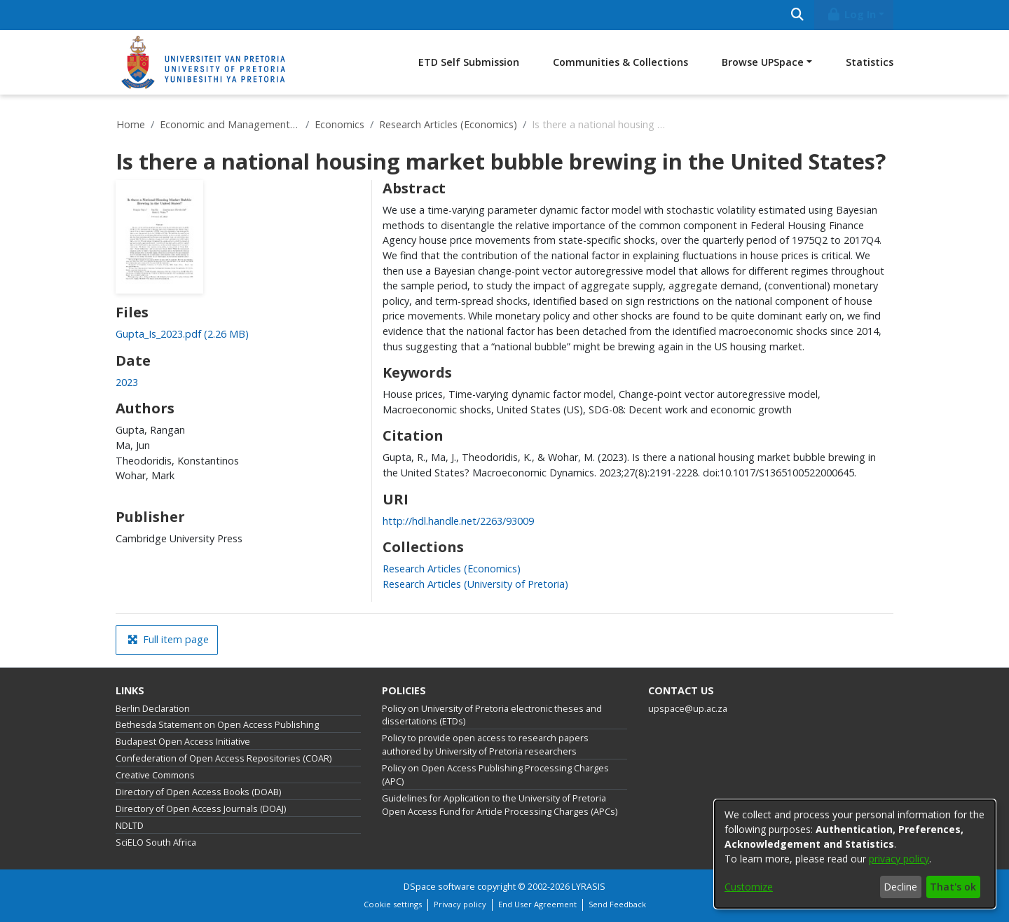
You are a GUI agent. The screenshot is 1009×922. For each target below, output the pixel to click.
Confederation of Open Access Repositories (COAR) (223, 758)
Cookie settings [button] (393, 904)
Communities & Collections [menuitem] (620, 62)
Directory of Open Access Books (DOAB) (198, 792)
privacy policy (899, 858)
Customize (749, 886)
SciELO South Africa (156, 842)
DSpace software (439, 887)
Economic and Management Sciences (230, 124)
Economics (339, 124)
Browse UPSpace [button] (763, 62)
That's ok (953, 886)
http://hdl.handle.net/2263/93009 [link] (458, 521)
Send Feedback (617, 904)
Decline (900, 886)
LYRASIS (588, 887)
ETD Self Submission (468, 62)
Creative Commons (155, 775)
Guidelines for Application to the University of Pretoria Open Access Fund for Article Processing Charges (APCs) (499, 805)
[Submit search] (797, 15)
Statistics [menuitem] (869, 62)
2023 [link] (127, 382)
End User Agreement (537, 904)
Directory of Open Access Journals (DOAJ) (201, 809)
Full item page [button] (168, 639)
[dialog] (855, 854)
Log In (851, 14)
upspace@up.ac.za (687, 709)
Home (130, 124)
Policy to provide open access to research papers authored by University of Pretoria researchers (485, 744)
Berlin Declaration (153, 709)
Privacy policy (460, 904)
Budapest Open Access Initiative (183, 742)
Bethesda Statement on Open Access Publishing (217, 725)
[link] (182, 333)
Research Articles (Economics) (448, 124)
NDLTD (130, 826)
